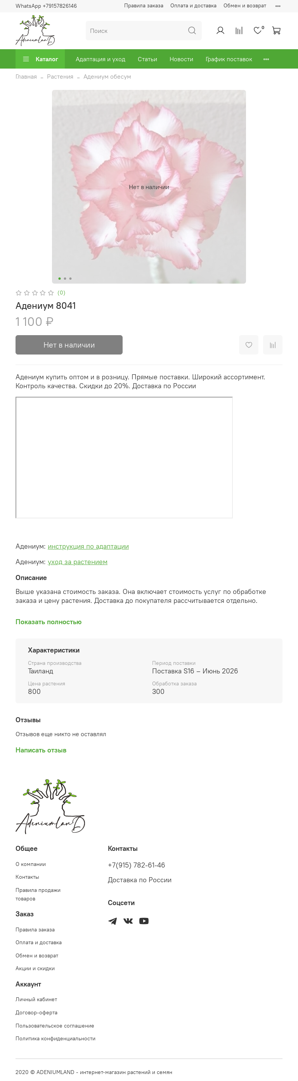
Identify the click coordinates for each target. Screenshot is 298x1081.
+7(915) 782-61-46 (136, 865)
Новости (181, 59)
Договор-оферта (36, 1012)
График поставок (229, 59)
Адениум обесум (107, 76)
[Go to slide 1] (60, 278)
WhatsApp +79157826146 (46, 5)
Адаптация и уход (100, 59)
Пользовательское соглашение (55, 1025)
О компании (31, 864)
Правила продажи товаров (38, 894)
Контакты (27, 876)
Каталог (40, 59)
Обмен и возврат (245, 5)
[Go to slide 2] (65, 278)
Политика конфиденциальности (55, 1038)
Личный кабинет (36, 999)
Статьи (147, 59)
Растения (60, 76)
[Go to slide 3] (70, 278)
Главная (26, 76)
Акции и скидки (35, 968)
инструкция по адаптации (88, 546)
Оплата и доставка (193, 5)
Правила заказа (143, 5)
